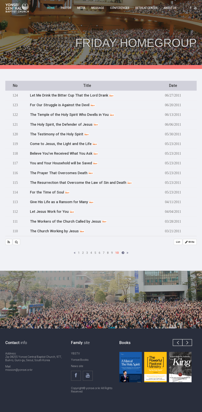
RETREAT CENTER (146, 7)
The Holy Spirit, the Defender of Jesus (64, 124)
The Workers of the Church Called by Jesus (68, 221)
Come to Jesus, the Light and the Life (63, 144)
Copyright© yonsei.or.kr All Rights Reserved (91, 390)
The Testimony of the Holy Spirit (59, 134)
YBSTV (75, 353)
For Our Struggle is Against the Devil (62, 105)
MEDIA (81, 7)
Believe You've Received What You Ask (64, 153)
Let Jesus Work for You (52, 211)
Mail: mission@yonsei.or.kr (19, 368)
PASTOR (66, 7)
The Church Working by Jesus (57, 231)
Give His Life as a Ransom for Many (62, 202)
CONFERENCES (119, 7)
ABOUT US (170, 7)
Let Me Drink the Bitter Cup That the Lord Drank (72, 95)
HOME (51, 7)
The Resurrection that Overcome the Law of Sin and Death (81, 182)
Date (173, 85)
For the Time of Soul (50, 192)
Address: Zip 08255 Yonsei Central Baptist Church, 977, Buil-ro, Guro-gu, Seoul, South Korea (33, 357)
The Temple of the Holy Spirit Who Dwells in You (72, 114)
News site (77, 366)
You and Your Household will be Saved (64, 163)
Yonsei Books (80, 359)
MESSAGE (97, 7)
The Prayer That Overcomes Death (61, 173)
